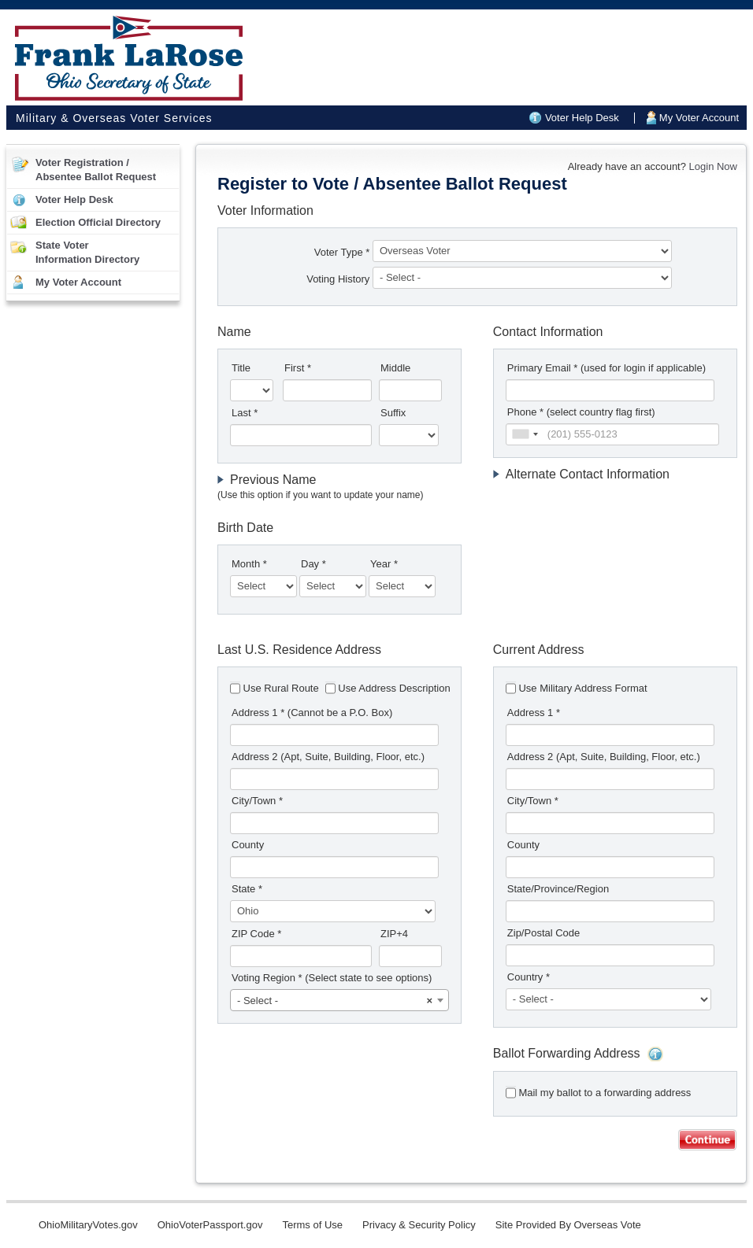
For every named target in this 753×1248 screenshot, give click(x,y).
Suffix (393, 413)
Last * (245, 413)
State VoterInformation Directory (87, 252)
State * (247, 889)
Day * (313, 564)
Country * (528, 977)
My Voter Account (699, 118)
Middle (395, 368)
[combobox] (524, 434)
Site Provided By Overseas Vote (568, 1225)
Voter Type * (342, 252)
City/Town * (257, 801)
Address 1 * (312, 712)
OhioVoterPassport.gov (210, 1225)
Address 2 (328, 756)
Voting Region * (332, 978)
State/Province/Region (558, 889)
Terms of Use (312, 1225)
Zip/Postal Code (544, 933)
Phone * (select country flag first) (581, 412)
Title (241, 368)
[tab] (339, 487)
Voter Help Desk (582, 118)
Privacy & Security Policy (419, 1225)
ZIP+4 (394, 934)
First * (297, 368)
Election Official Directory (98, 222)
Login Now (713, 166)
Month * (249, 564)
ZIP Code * (256, 934)
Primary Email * (606, 368)
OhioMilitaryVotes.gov (88, 1225)
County (248, 845)
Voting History (339, 279)
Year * (384, 564)
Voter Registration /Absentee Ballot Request (95, 170)
